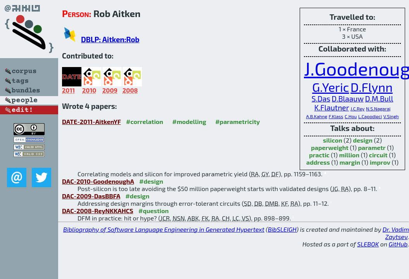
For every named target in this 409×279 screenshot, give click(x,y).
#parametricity (237, 121)
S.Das (321, 98)
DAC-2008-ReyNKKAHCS (97, 210)
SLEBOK (368, 244)
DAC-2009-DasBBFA (91, 196)
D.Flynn (371, 86)
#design (151, 181)
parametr (372, 147)
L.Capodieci (370, 116)
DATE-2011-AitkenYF (91, 121)
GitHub (398, 244)
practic (319, 154)
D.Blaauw (348, 98)
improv (380, 162)
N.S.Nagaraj (378, 108)
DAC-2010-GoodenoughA (98, 181)
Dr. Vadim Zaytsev (396, 233)
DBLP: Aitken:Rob (110, 39)
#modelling (189, 121)
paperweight (330, 147)
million (349, 154)
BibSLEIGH (282, 229)
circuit (378, 154)
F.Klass (336, 116)
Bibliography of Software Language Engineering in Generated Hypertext (163, 229)
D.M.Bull (379, 98)
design (362, 140)
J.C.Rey (357, 108)
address (318, 162)
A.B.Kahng (316, 116)
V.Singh (391, 116)
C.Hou (351, 116)
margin (350, 162)
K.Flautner (331, 107)
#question (153, 210)
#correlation (144, 121)
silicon (332, 140)
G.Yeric (330, 86)
